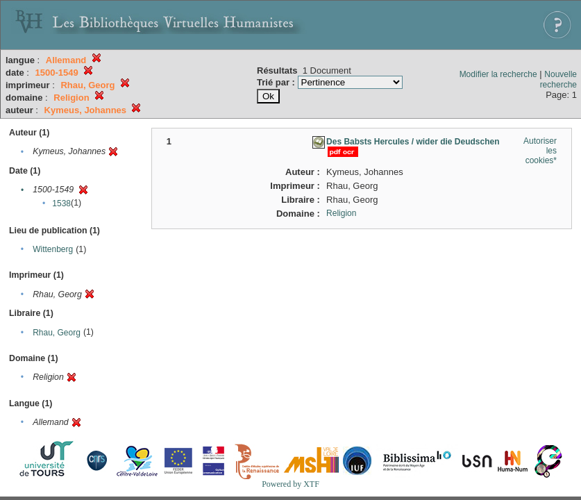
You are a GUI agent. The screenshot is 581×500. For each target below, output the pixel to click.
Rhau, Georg (57, 333)
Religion (341, 213)
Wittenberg (53, 249)
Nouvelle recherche (558, 79)
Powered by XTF (290, 484)
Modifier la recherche (498, 74)
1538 (61, 203)
